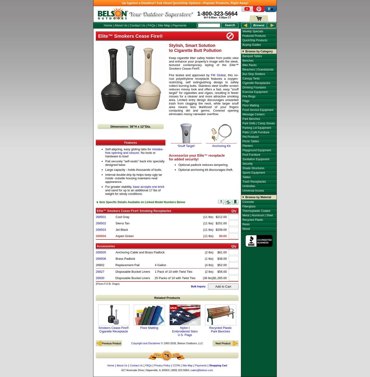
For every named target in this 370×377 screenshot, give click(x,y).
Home (108, 25)
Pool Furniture (251, 154)
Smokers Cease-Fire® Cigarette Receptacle (113, 319)
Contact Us (137, 25)
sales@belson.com (202, 370)
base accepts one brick (148, 186)
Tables (246, 177)
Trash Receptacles (254, 181)
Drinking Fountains (254, 87)
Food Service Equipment (257, 110)
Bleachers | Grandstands (257, 69)
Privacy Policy (162, 365)
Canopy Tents (251, 78)
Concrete (248, 202)
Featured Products (254, 36)
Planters (247, 145)
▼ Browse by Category (257, 51)
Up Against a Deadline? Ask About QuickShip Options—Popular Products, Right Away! (185, 3)
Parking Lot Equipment (256, 128)
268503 (101, 229)
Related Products (167, 298)
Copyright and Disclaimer (145, 343)
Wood (246, 228)
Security (247, 163)
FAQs (151, 25)
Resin (246, 224)
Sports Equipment (253, 172)
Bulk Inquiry (198, 286)
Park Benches (251, 119)
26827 (100, 271)
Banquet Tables (252, 56)
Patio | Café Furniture (255, 132)
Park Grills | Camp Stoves (258, 123)
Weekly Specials (252, 31)
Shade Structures (253, 168)
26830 (100, 278)
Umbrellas (248, 186)
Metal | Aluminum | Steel (257, 215)
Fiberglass (248, 206)
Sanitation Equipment (255, 159)
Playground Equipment (256, 150)
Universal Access (253, 190)
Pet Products (250, 136)
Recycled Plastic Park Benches (220, 319)
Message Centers (253, 114)
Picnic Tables (250, 141)
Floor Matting (149, 317)
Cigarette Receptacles (256, 83)
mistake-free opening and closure (134, 151)
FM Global (218, 75)
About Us (120, 25)
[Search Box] (209, 25)
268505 (101, 252)
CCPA (176, 365)
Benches (247, 60)
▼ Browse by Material (256, 197)
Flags (245, 101)
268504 (101, 236)
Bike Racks (249, 65)
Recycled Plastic (252, 220)
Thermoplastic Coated (256, 211)
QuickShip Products (254, 40)
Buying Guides (251, 44)
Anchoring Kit (221, 144)
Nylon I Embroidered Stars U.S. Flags (185, 321)
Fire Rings (248, 96)
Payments (179, 25)
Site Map (164, 25)
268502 (101, 223)
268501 (101, 217)
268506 (101, 258)
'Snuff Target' (186, 144)
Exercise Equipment (255, 92)
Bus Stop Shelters (253, 74)
